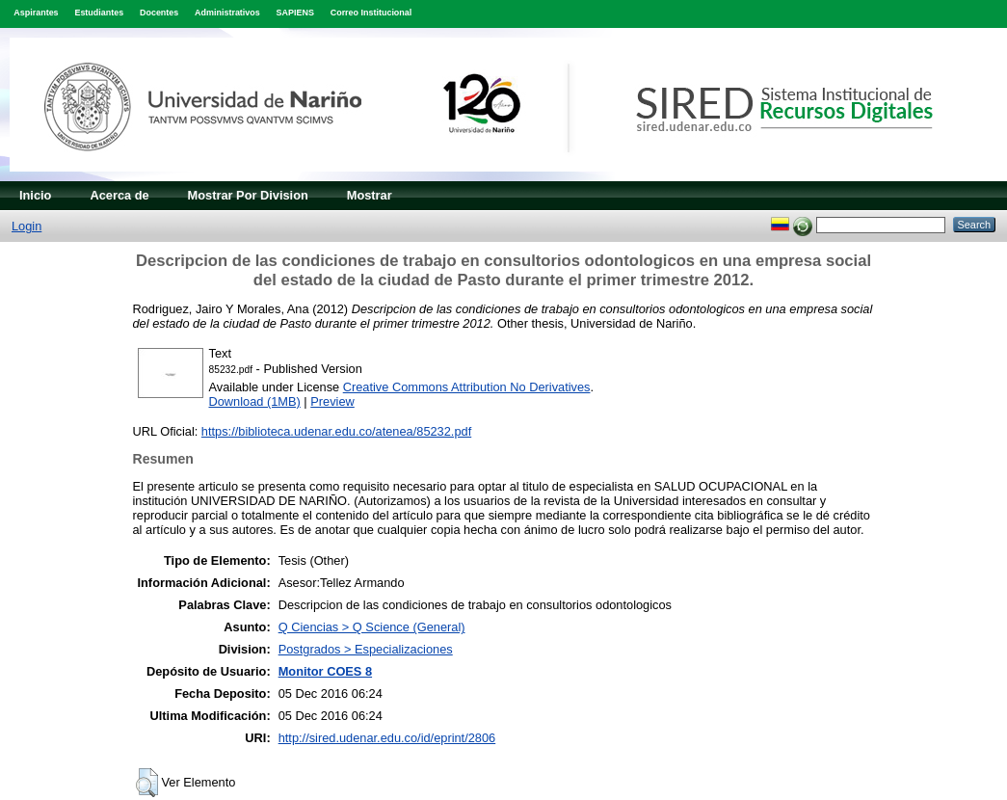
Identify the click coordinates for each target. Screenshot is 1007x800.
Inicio (35, 195)
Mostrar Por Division (248, 195)
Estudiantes (98, 12)
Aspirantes (35, 12)
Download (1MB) (255, 401)
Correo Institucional (371, 12)
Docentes (159, 12)
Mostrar (369, 195)
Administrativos (227, 12)
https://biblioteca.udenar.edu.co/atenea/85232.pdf (336, 431)
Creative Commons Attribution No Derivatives (467, 387)
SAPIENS (295, 12)
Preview (332, 401)
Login (26, 226)
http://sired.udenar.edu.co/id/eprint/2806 (387, 738)
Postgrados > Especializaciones (365, 649)
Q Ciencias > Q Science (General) (371, 627)
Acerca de (119, 195)
